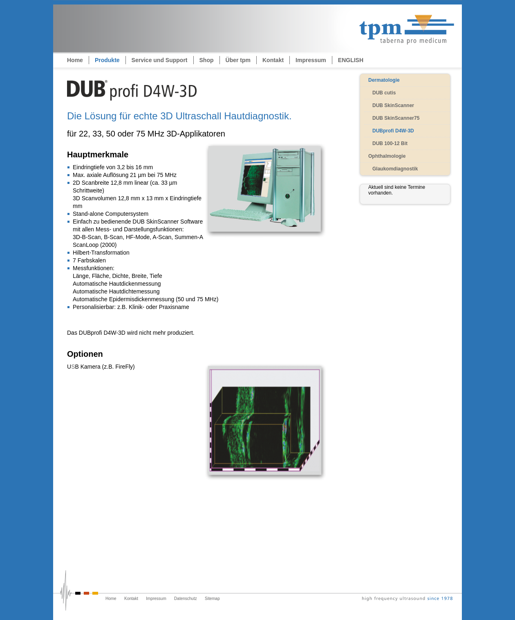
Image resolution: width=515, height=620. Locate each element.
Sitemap (212, 598)
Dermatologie (384, 80)
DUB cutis (384, 93)
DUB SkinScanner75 (395, 118)
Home (75, 60)
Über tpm (238, 60)
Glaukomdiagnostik (395, 169)
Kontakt (273, 60)
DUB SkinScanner (393, 105)
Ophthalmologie (386, 156)
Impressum (311, 60)
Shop (206, 60)
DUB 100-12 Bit (390, 143)
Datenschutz (185, 598)
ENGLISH (350, 60)
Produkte (107, 60)
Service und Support (160, 60)
